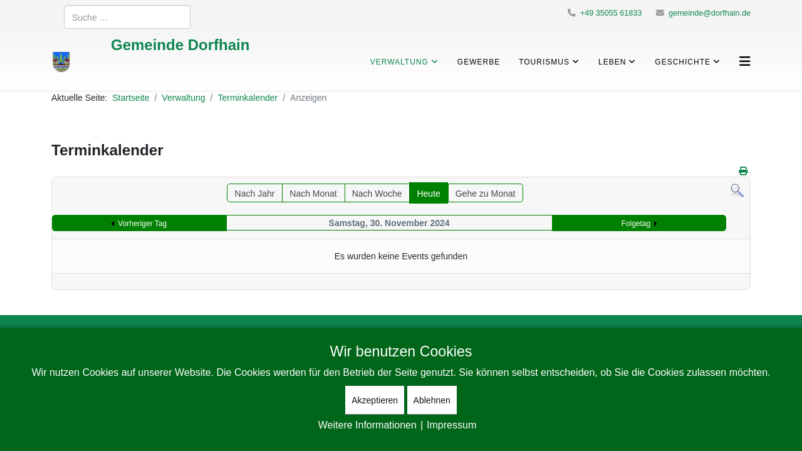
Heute (428, 193)
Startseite (130, 97)
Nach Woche (377, 193)
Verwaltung (399, 61)
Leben (612, 61)
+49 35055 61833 (611, 13)
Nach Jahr (255, 193)
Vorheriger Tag (142, 223)
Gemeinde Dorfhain (180, 44)
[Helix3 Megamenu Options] (745, 61)
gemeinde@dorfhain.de (710, 13)
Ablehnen (432, 400)
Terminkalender (247, 97)
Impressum (451, 425)
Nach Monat (312, 193)
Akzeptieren (375, 400)
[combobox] (127, 17)
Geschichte (683, 61)
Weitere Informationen (367, 425)
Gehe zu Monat (486, 193)
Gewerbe (478, 61)
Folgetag (636, 223)
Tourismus (544, 61)
